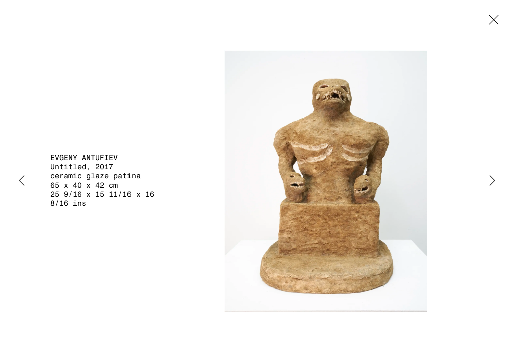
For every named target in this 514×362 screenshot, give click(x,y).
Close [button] (491, 22)
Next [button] (492, 181)
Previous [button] (21, 181)
